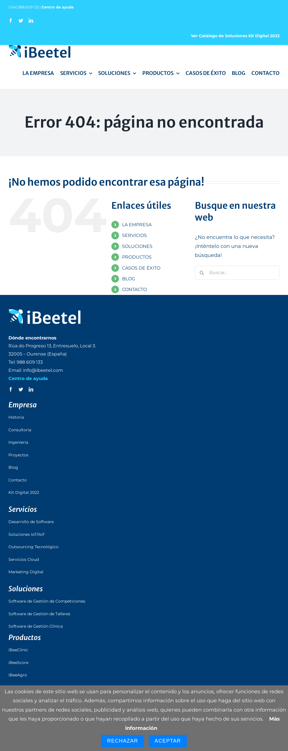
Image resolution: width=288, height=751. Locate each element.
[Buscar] (202, 273)
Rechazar (122, 741)
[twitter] (21, 20)
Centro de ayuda (58, 7)
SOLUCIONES (137, 246)
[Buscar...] (237, 273)
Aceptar (168, 741)
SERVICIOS (134, 235)
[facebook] (10, 20)
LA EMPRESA (137, 224)
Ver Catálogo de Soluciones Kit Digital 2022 (235, 35)
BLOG (128, 278)
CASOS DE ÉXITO (141, 268)
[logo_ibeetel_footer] (44, 312)
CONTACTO (134, 289)
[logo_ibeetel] (39, 48)
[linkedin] (31, 20)
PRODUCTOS (137, 257)
